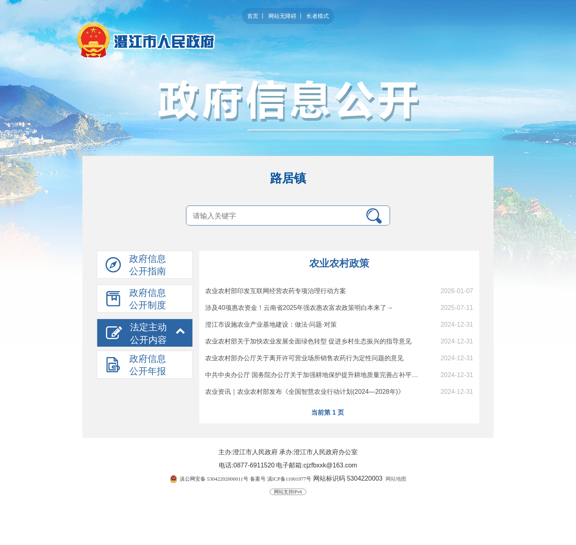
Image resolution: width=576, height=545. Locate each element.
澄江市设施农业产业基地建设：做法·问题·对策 (271, 324)
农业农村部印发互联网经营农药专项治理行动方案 (275, 290)
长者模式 (317, 16)
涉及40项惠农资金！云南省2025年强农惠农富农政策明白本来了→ (299, 307)
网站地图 (396, 479)
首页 (252, 16)
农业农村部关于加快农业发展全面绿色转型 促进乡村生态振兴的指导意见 (308, 341)
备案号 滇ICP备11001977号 (280, 479)
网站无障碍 (282, 16)
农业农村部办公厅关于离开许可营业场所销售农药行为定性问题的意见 (304, 358)
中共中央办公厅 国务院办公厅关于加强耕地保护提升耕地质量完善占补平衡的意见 (321, 374)
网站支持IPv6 (288, 492)
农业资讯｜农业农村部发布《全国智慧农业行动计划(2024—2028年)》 (304, 391)
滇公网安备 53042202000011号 (214, 479)
